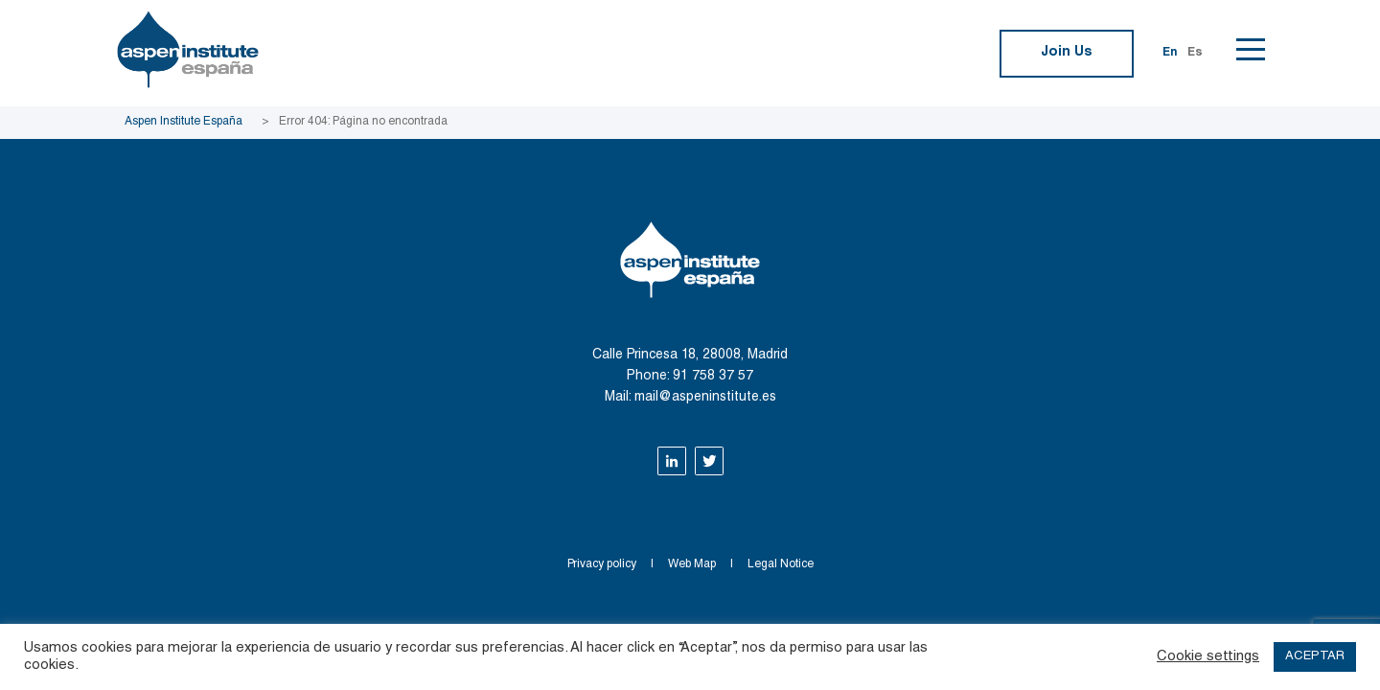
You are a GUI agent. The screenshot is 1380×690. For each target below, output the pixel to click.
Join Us (1066, 52)
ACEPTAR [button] (1315, 657)
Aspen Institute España (183, 121)
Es (1195, 52)
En (1170, 52)
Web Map (692, 564)
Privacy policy (601, 564)
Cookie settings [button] (1208, 657)
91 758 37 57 (713, 376)
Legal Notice (781, 564)
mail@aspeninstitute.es (705, 397)
